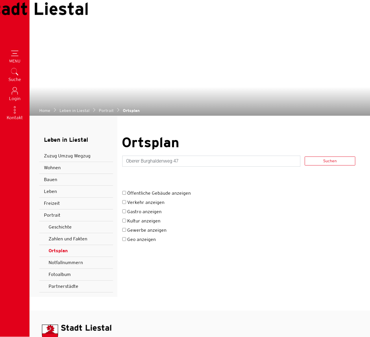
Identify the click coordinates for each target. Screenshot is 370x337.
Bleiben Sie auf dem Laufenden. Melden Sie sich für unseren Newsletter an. (274, 285)
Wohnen (52, 59)
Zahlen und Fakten (68, 130)
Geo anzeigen (141, 130)
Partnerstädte (63, 177)
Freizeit (52, 94)
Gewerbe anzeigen (146, 121)
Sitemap (267, 322)
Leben (50, 82)
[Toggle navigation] (14, 57)
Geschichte (60, 118)
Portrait (52, 106)
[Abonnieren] (350, 303)
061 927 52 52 (70, 247)
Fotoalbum (60, 165)
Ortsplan (64, 143)
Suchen (330, 52)
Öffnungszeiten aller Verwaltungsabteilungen (109, 290)
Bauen (50, 70)
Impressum (346, 322)
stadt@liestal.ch (72, 257)
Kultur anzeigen (143, 112)
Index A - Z (291, 322)
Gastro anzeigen (144, 103)
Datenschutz (318, 322)
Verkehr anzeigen (145, 93)
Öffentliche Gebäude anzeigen (159, 84)
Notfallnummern (66, 153)
